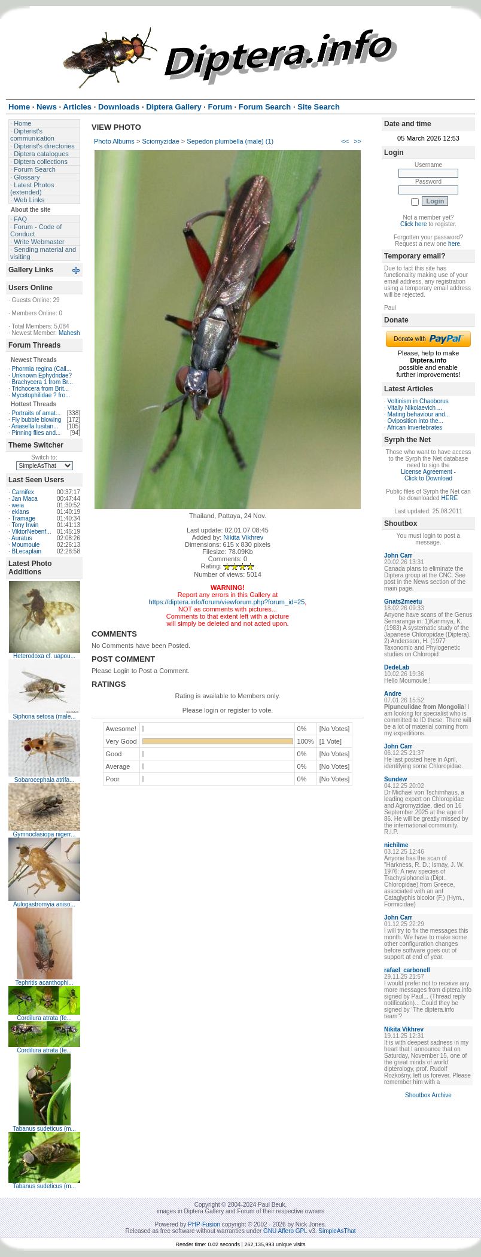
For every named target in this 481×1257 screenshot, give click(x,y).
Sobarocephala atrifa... (44, 780)
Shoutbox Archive (428, 1095)
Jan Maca (25, 498)
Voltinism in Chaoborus (418, 401)
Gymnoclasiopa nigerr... (44, 834)
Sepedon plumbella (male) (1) (230, 141)
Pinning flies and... (36, 433)
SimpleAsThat (336, 1231)
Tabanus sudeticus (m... (44, 1128)
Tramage (23, 518)
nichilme (396, 845)
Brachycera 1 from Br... (42, 382)
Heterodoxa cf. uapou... (44, 656)
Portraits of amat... (36, 413)
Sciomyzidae (160, 141)
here (454, 244)
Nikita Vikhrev (243, 537)
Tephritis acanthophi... (44, 982)
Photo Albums (114, 141)
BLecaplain (26, 551)
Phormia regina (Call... (41, 369)
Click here (413, 224)
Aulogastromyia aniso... (44, 904)
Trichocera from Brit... (40, 388)
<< (345, 141)
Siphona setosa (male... (44, 716)
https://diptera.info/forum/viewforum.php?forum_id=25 (227, 601)
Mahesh (69, 333)
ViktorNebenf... (31, 531)
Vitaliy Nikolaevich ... (415, 407)
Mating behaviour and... (419, 414)
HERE (449, 498)
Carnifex (23, 492)
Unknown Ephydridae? (42, 375)
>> (357, 141)
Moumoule (26, 544)
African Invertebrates (414, 427)
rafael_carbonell (407, 970)
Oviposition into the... (415, 421)
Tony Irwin (24, 525)
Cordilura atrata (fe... (44, 1018)
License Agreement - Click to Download (428, 475)
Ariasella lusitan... (34, 426)
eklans (20, 512)
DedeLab (396, 667)
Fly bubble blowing (37, 419)
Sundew (395, 779)
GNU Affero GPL (285, 1231)
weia (18, 505)
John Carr (398, 555)
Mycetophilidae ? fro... (41, 395)
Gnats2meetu (403, 601)
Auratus (21, 538)
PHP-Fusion (204, 1224)
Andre (392, 693)
